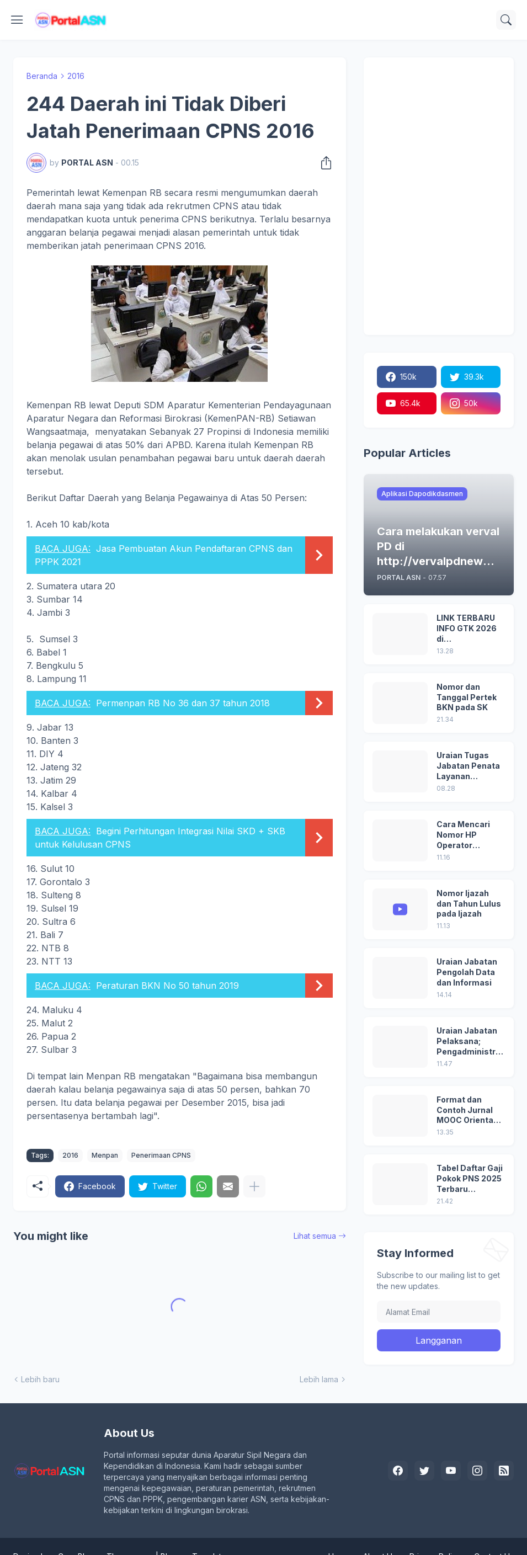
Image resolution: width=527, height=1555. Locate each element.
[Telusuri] (506, 20)
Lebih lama (319, 1379)
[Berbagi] (323, 163)
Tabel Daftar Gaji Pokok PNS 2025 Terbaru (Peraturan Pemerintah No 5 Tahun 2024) (469, 1179)
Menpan (105, 1155)
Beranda (41, 76)
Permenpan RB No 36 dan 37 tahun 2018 (183, 703)
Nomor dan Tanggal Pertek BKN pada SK (466, 697)
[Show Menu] (17, 20)
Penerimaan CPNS (161, 1155)
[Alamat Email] (439, 1312)
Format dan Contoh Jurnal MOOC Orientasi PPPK (468, 1110)
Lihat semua (315, 1235)
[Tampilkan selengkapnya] (254, 1186)
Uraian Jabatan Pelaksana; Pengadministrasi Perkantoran (468, 1041)
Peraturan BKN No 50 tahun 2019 (167, 985)
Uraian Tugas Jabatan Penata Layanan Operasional (468, 766)
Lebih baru (40, 1379)
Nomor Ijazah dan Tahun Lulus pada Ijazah (468, 903)
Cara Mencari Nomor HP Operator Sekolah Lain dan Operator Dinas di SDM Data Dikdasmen (469, 835)
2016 (75, 76)
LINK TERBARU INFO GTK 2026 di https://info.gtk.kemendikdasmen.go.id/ (469, 629)
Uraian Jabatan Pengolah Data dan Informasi (466, 972)
